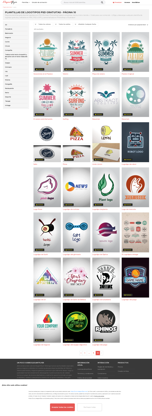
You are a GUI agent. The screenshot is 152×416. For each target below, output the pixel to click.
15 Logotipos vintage (130, 254)
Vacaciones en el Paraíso (43, 74)
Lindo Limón (97, 164)
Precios (120, 367)
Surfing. (66, 119)
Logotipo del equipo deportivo (75, 345)
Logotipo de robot (129, 164)
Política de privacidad (84, 378)
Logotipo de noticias (71, 209)
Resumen (96, 119)
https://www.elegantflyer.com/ (79, 391)
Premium (125, 2)
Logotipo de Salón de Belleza (74, 300)
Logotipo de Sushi (40, 254)
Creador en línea (123, 371)
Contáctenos (102, 373)
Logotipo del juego (129, 300)
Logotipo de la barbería (101, 300)
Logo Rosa (37, 209)
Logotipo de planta (100, 209)
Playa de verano (98, 74)
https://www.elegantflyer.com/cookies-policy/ (41, 398)
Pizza (65, 164)
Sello (35, 164)
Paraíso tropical (128, 74)
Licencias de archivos (84, 369)
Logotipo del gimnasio (72, 254)
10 (98, 353)
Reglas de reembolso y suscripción (105, 368)
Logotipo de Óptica (100, 254)
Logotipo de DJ (39, 300)
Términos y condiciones (85, 373)
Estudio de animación (39, 2)
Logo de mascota (129, 209)
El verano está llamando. (43, 119)
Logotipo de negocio (41, 345)
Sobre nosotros (103, 378)
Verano (65, 74)
